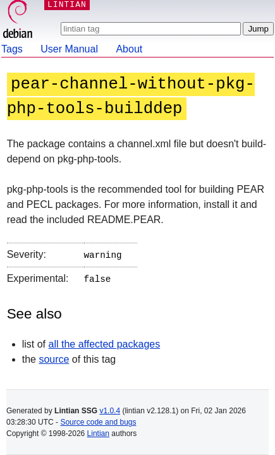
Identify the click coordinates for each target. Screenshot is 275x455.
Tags (12, 49)
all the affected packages (104, 341)
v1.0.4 (109, 410)
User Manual (69, 49)
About (129, 49)
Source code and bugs (98, 422)
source (54, 356)
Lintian (98, 433)
